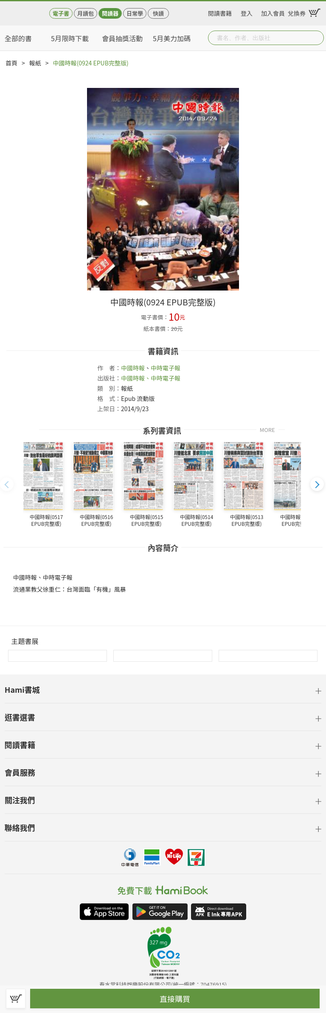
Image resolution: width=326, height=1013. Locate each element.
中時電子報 (165, 368)
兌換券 (297, 12)
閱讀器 (110, 13)
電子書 (61, 13)
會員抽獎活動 (122, 38)
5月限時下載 (70, 38)
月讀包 (85, 13)
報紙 (35, 63)
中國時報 (133, 368)
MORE (267, 429)
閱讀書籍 (220, 12)
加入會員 (273, 12)
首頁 (11, 63)
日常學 (134, 13)
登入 (247, 12)
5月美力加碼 (172, 38)
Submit (316, 38)
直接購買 (175, 998)
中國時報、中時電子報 (150, 378)
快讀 (158, 13)
